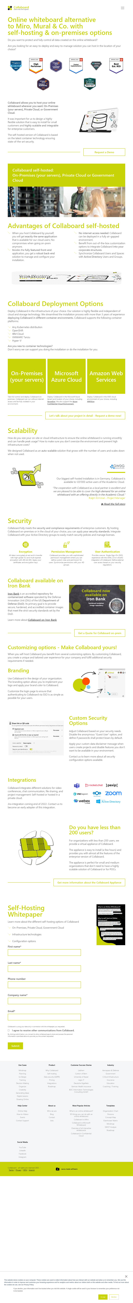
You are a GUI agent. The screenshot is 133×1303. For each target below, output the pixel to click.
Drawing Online (22, 1148)
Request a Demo (104, 152)
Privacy (18, 1218)
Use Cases (22, 1113)
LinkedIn (22, 1199)
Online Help (22, 1159)
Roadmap (52, 1135)
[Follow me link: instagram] (108, 1217)
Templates (110, 1154)
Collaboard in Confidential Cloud (81, 1183)
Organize (22, 1135)
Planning (22, 1122)
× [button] (126, 1276)
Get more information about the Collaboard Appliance (89, 930)
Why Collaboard (52, 1119)
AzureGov (51, 450)
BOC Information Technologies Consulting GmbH (81, 1139)
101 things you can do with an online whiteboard (81, 1163)
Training (22, 1128)
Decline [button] (114, 1297)
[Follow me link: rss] (121, 1217)
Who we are (51, 1159)
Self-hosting (51, 1122)
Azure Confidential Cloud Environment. (62, 451)
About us (51, 1154)
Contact (52, 1166)
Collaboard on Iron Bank (42, 668)
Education (110, 1131)
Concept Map (110, 1166)
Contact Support (22, 1169)
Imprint (32, 1218)
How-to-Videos (22, 1162)
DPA (25, 1218)
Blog (52, 1162)
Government (110, 1122)
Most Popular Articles (81, 1154)
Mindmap (22, 1119)
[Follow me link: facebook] (114, 1217)
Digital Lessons (22, 1144)
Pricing (52, 1128)
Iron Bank (13, 642)
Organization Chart (110, 1159)
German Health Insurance (81, 1135)
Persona (110, 1162)
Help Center (22, 1154)
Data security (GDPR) (52, 1125)
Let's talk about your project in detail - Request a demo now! (85, 464)
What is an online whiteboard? (81, 1159)
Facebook (22, 1202)
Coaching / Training (110, 1135)
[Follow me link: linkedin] (100, 1217)
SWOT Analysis (110, 1175)
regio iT (81, 1128)
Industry (110, 1113)
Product (52, 1113)
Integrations (51, 1131)
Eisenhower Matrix (111, 1169)
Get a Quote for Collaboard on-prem (99, 681)
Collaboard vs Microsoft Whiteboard (81, 1172)
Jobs (52, 1169)
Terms (11, 1218)
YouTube (22, 1195)
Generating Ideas (22, 1141)
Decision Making (22, 1131)
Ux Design (22, 1125)
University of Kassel (81, 1125)
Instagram (22, 1205)
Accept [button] (103, 1297)
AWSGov (90, 450)
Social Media (22, 1190)
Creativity (22, 1138)
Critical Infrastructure (111, 1125)
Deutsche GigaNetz (81, 1131)
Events (22, 1166)
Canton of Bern (81, 1122)
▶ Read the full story (113, 552)
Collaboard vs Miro (81, 1168)
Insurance (110, 1128)
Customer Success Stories (81, 1113)
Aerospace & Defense (110, 1119)
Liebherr (81, 1119)
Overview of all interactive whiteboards (81, 1177)
